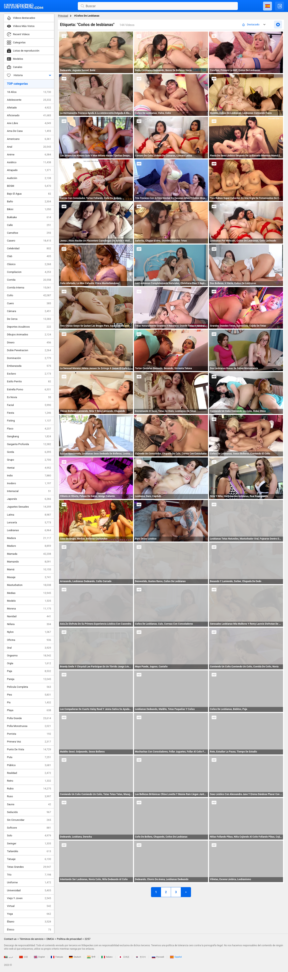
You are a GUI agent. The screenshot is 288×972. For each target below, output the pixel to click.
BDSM (29, 186)
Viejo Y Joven (29, 898)
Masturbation (29, 585)
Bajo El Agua (29, 194)
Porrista (29, 734)
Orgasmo (29, 655)
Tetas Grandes (29, 867)
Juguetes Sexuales (29, 507)
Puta (29, 757)
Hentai (29, 468)
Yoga (29, 914)
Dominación (29, 358)
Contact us (10, 938)
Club (29, 256)
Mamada (29, 554)
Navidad (29, 616)
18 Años (29, 92)
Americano (29, 139)
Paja (29, 671)
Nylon (29, 632)
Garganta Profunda (29, 444)
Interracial (29, 491)
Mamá (29, 569)
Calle (29, 225)
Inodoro (29, 483)
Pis (29, 702)
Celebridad (29, 248)
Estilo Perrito (29, 381)
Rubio (29, 788)
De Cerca (29, 319)
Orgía (29, 663)
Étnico (29, 929)
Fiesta (29, 413)
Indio (29, 475)
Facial (29, 405)
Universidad (29, 890)
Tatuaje (29, 859)
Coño (29, 295)
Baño (29, 201)
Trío (29, 875)
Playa (29, 710)
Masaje (29, 577)
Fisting (29, 420)
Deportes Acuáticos (29, 327)
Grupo (29, 460)
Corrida (29, 280)
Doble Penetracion (29, 350)
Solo (29, 835)
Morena (29, 608)
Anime (29, 154)
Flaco (29, 428)
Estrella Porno (29, 389)
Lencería (29, 522)
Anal (29, 147)
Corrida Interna (29, 287)
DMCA (50, 938)
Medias (29, 593)
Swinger (29, 843)
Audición (29, 178)
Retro (29, 781)
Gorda (29, 452)
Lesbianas (29, 530)
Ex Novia (29, 397)
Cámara (29, 311)
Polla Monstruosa (29, 726)
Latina (29, 515)
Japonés (29, 499)
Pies (29, 695)
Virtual (29, 906)
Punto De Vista (29, 749)
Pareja (29, 679)
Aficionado (29, 115)
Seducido (29, 812)
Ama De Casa (29, 131)
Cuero (29, 303)
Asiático (29, 162)
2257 (87, 938)
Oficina (29, 640)
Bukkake (29, 217)
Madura (29, 538)
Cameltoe (29, 233)
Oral (29, 648)
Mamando (29, 562)
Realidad (29, 773)
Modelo (29, 601)
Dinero (29, 342)
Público (29, 765)
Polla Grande (29, 718)
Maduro (29, 546)
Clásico (29, 264)
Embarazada (29, 366)
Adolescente (29, 100)
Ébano (29, 921)
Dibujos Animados (29, 334)
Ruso (29, 796)
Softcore (29, 828)
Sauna (29, 804)
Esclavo (29, 374)
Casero (29, 241)
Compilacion (29, 272)
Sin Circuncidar (29, 820)
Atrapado (29, 170)
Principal (63, 15)
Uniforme (29, 882)
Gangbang (29, 436)
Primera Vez (29, 741)
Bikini (29, 209)
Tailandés (29, 851)
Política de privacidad (69, 938)
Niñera (29, 624)
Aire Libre (29, 123)
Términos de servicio (32, 938)
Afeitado (29, 107)
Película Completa (29, 687)
